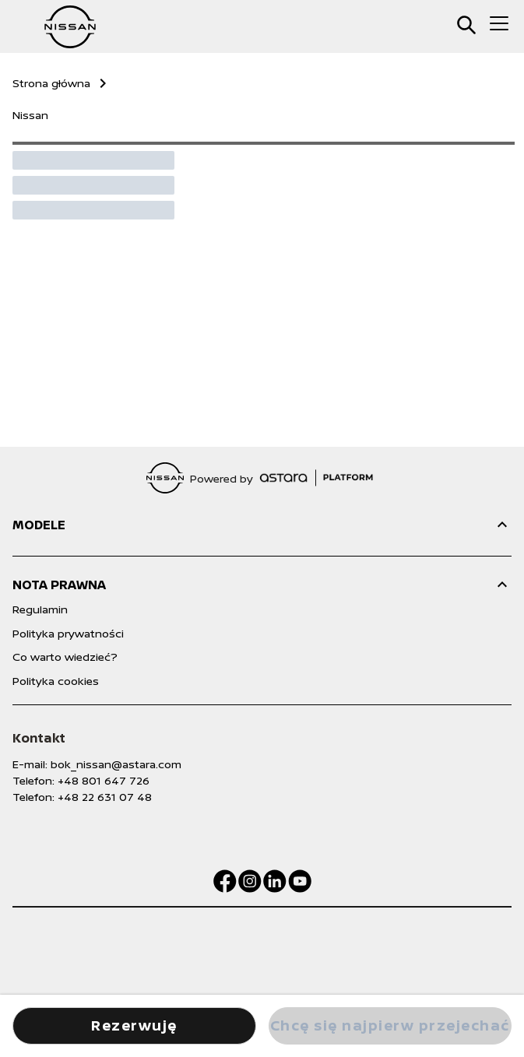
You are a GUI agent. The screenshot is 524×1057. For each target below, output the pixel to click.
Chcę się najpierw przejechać (390, 1025)
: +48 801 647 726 (100, 780)
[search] (466, 25)
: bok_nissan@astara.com (113, 764)
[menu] (499, 23)
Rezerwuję (134, 1025)
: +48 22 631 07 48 (102, 796)
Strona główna (51, 83)
